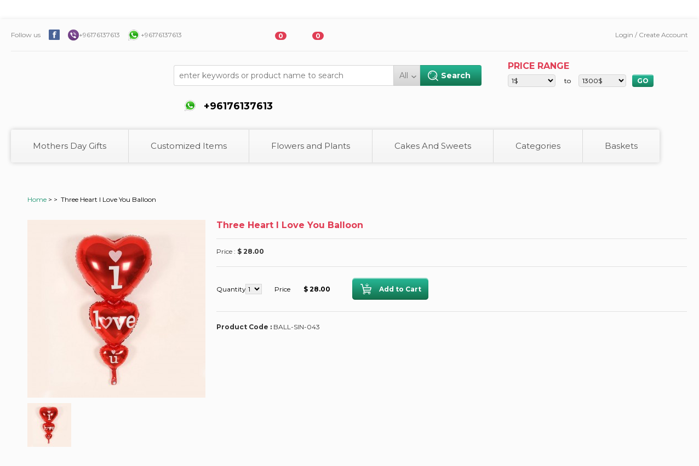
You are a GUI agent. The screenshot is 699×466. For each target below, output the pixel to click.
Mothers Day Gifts (69, 146)
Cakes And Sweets (432, 146)
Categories (537, 146)
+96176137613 (99, 35)
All (403, 75)
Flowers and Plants (310, 146)
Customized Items (189, 146)
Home (37, 199)
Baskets (621, 146)
